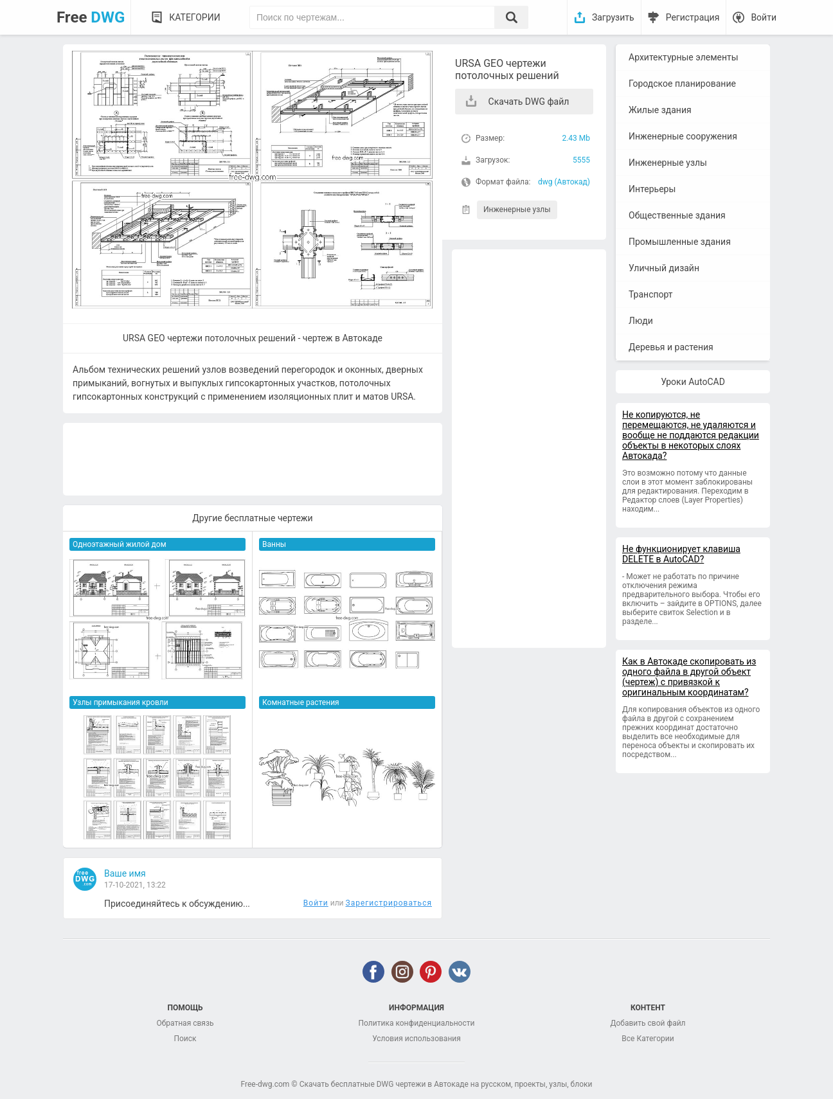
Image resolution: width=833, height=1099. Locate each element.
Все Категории (648, 1038)
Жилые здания (660, 110)
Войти (763, 17)
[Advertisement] (529, 448)
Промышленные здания (680, 242)
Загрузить (613, 17)
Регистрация (693, 17)
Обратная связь (184, 1023)
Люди (641, 321)
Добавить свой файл (647, 1023)
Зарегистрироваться (389, 902)
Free (91, 17)
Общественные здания (677, 215)
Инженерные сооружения (683, 136)
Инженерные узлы (517, 209)
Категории (194, 17)
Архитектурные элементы (684, 57)
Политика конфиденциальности (417, 1023)
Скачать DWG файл (528, 101)
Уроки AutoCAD (693, 382)
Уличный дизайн (664, 268)
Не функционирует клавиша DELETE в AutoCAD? (681, 554)
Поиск (185, 1038)
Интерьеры (652, 189)
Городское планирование (682, 83)
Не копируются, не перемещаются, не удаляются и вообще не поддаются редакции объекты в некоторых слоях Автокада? (690, 435)
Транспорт (651, 294)
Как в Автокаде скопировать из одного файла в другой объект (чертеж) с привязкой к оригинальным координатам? (689, 676)
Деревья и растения (671, 347)
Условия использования (416, 1038)
